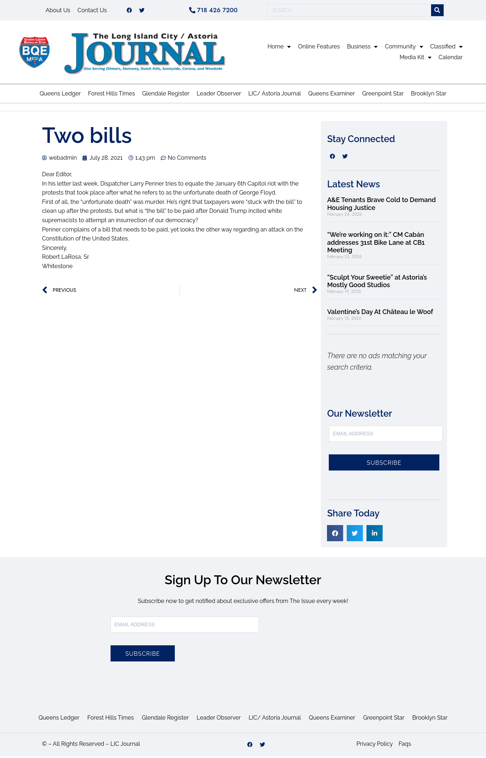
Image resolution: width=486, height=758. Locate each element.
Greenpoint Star (383, 95)
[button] (335, 535)
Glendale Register (166, 95)
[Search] (437, 11)
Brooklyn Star (429, 95)
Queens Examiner (331, 95)
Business (362, 48)
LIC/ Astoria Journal (274, 95)
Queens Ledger (60, 95)
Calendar (451, 59)
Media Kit (415, 59)
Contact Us (92, 11)
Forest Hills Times (111, 95)
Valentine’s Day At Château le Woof (380, 313)
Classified (446, 48)
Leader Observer (219, 95)
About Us (58, 11)
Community (404, 48)
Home (279, 48)
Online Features (319, 48)
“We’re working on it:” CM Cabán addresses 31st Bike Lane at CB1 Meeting (376, 244)
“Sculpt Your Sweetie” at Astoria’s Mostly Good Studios (377, 282)
